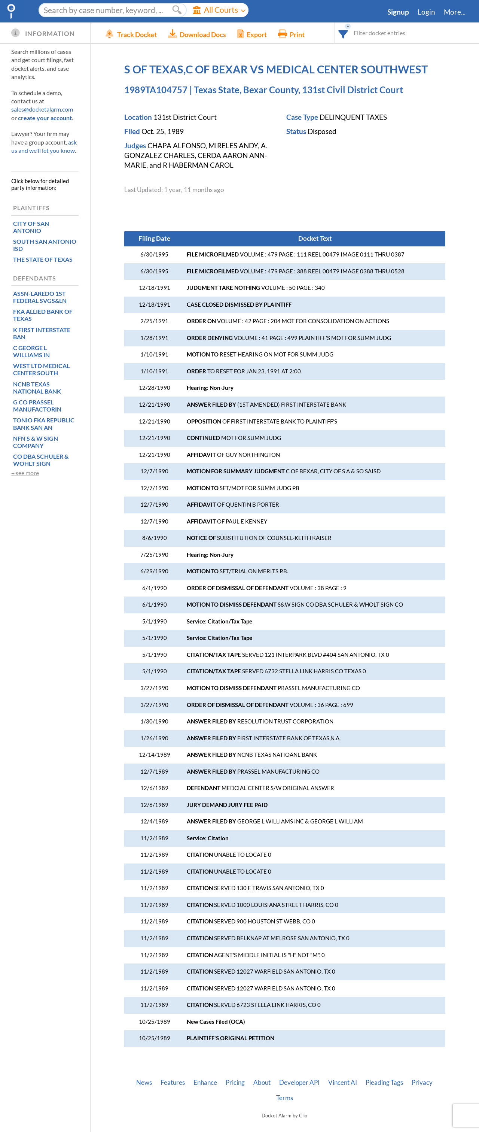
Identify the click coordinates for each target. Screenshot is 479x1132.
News (144, 1082)
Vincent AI (342, 1082)
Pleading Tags (384, 1082)
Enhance (205, 1082)
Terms (284, 1098)
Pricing (235, 1082)
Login (426, 12)
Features (173, 1082)
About (262, 1082)
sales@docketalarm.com (42, 109)
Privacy (422, 1082)
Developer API (299, 1082)
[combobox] (343, 32)
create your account (45, 117)
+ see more (25, 472)
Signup (398, 12)
